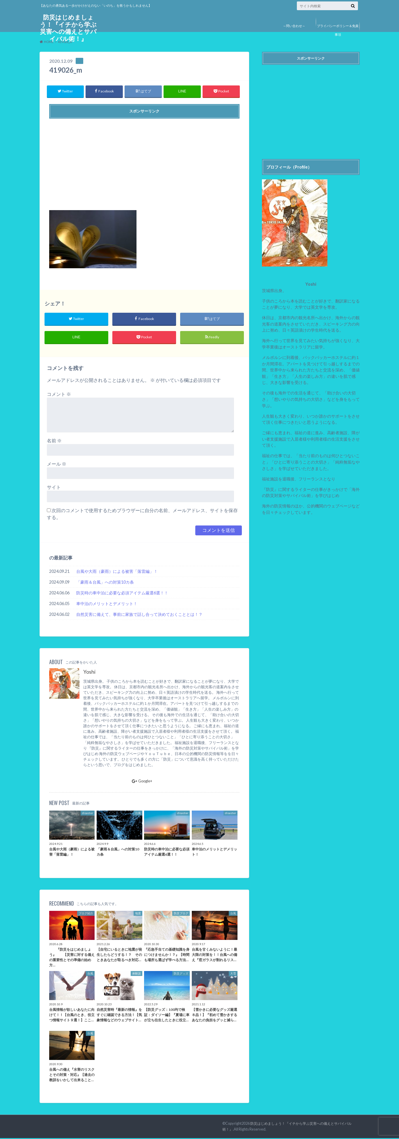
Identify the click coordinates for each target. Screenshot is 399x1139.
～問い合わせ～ (294, 26)
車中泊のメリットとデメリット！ (106, 604)
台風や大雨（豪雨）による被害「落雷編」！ (117, 572)
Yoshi (89, 673)
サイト (54, 488)
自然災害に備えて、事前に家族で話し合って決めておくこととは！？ (139, 615)
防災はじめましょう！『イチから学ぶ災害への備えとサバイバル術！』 (68, 29)
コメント (59, 395)
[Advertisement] (144, 162)
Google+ (142, 781)
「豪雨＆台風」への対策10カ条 (105, 582)
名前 (54, 441)
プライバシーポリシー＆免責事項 (338, 30)
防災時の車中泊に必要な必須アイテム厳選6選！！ (122, 593)
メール (56, 464)
